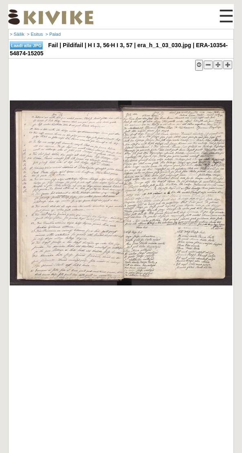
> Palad (53, 34)
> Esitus (35, 34)
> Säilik (17, 34)
